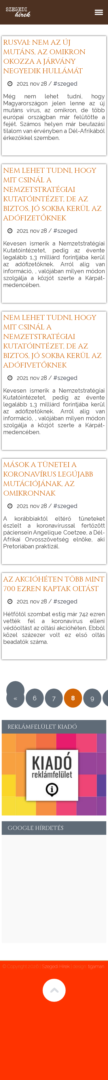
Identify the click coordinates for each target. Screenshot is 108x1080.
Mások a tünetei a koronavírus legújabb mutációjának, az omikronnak (48, 479)
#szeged (65, 83)
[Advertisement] (54, 889)
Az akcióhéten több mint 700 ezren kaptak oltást (54, 584)
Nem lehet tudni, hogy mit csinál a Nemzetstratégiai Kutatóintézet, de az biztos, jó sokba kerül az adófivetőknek (52, 341)
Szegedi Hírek (56, 966)
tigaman (96, 966)
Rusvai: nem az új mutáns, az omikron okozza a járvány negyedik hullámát (44, 57)
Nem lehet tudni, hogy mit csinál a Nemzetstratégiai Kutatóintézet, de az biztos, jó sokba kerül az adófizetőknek (52, 194)
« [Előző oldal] (15, 698)
